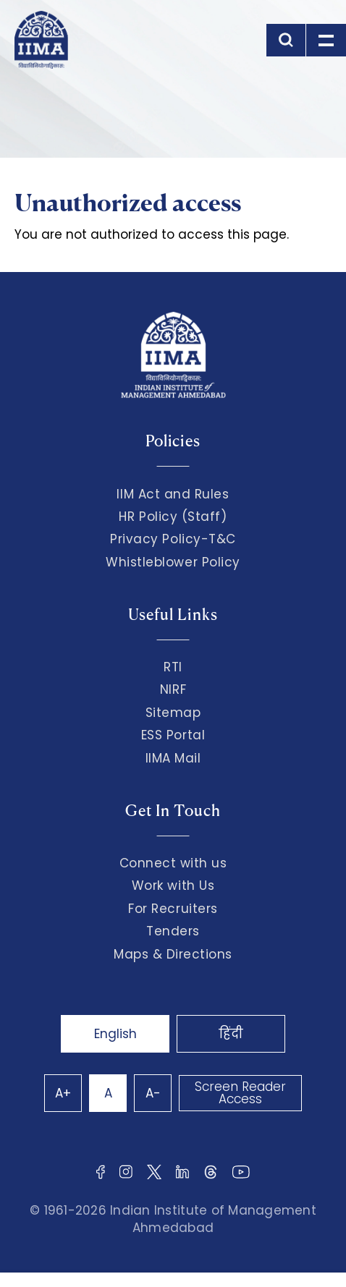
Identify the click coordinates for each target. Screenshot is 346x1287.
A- (153, 1093)
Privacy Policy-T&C (173, 539)
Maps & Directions (173, 954)
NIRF (173, 689)
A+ (63, 1093)
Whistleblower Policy (173, 562)
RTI (173, 667)
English (115, 1033)
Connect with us (173, 863)
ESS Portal (173, 735)
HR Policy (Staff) (173, 516)
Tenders (173, 931)
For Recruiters (172, 908)
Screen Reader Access (240, 1093)
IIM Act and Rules (173, 494)
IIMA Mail (173, 758)
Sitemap (173, 712)
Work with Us (173, 885)
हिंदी (231, 1033)
